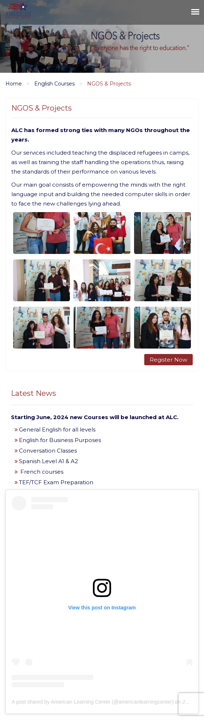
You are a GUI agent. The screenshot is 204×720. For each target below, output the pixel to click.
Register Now (168, 359)
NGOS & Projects (109, 83)
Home (13, 83)
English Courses (54, 83)
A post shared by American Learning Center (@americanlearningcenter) (93, 702)
